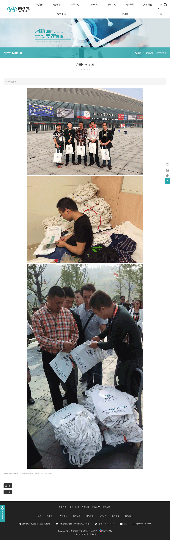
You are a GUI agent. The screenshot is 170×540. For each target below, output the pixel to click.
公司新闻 (149, 53)
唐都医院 (106, 507)
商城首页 (111, 4)
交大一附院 (74, 507)
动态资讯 (89, 516)
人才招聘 (147, 4)
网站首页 (38, 4)
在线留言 (167, 164)
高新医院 (96, 507)
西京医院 (85, 507)
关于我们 (57, 4)
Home (139, 53)
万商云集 (85, 534)
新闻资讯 (129, 4)
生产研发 (93, 4)
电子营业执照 (105, 531)
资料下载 (61, 14)
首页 (39, 516)
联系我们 (125, 14)
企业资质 (93, 534)
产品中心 (75, 4)
